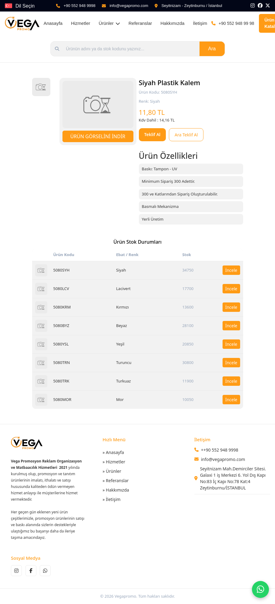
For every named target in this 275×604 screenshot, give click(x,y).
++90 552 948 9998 (219, 450)
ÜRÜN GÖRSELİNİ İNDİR (98, 136)
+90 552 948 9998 (80, 5)
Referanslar (140, 23)
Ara (212, 48)
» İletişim (111, 499)
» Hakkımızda (115, 490)
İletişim (200, 23)
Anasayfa (53, 23)
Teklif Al (152, 134)
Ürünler (109, 23)
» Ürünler (111, 471)
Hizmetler (80, 23)
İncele (231, 270)
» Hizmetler (113, 462)
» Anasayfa (113, 452)
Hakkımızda (172, 23)
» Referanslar (115, 480)
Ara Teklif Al (186, 135)
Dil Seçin (25, 5)
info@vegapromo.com (128, 5)
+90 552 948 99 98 (236, 23)
